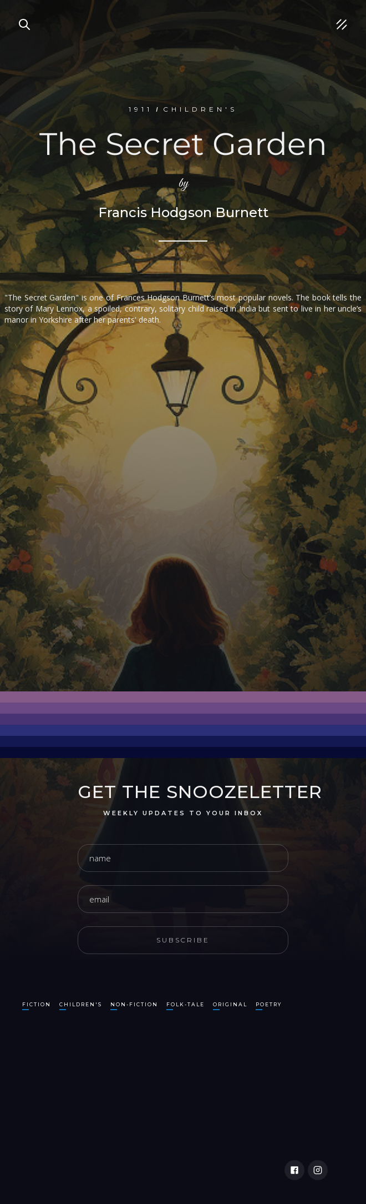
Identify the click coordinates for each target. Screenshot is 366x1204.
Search (19, 11)
